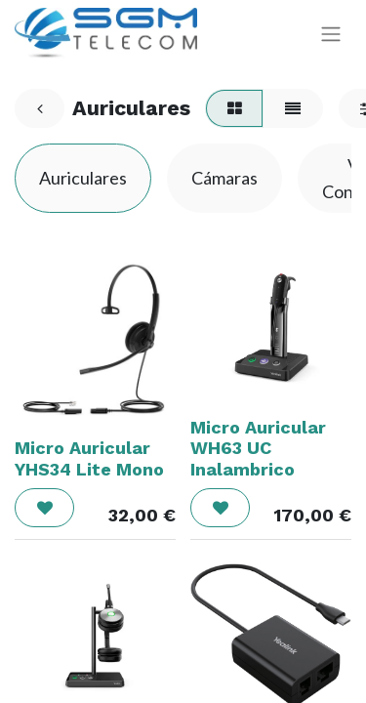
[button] (44, 507)
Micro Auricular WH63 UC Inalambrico (258, 448)
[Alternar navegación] (330, 34)
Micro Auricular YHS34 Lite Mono (89, 458)
